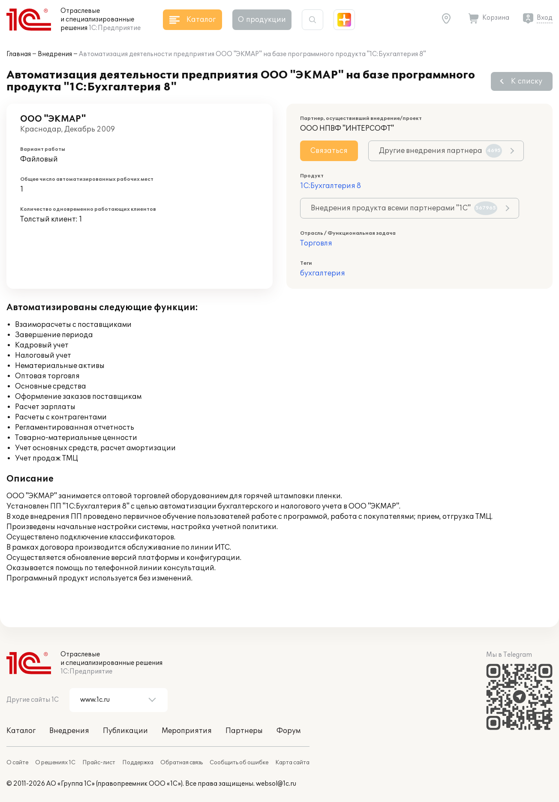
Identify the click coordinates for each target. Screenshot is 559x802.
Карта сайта (292, 762)
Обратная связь (181, 762)
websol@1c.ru (276, 783)
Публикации (125, 731)
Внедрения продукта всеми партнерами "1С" (404, 208)
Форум (288, 731)
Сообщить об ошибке (239, 762)
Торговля (316, 243)
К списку (526, 81)
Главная (18, 54)
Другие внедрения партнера (440, 151)
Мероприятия (187, 731)
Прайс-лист (98, 762)
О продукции (262, 19)
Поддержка (137, 762)
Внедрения (55, 54)
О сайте (17, 762)
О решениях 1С (55, 762)
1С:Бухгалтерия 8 (330, 186)
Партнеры (244, 731)
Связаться (329, 151)
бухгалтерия (322, 273)
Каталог (21, 731)
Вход (545, 17)
